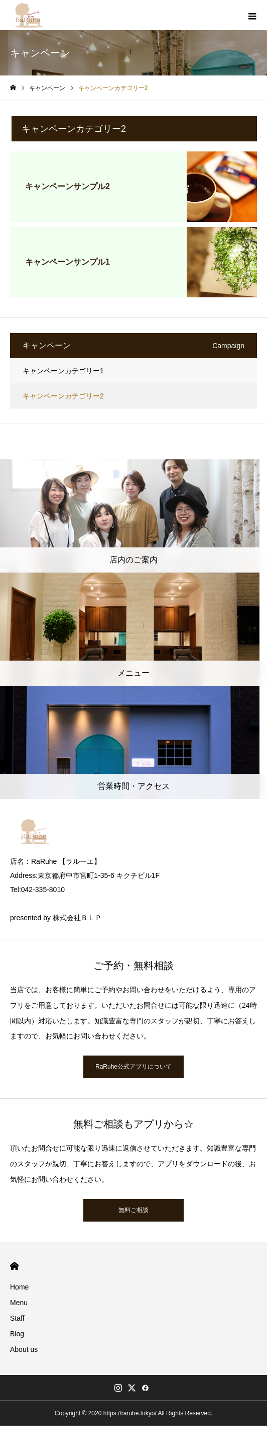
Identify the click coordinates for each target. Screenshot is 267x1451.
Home (19, 1287)
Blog (17, 1334)
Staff (17, 1318)
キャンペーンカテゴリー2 (63, 396)
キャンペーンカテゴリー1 (63, 371)
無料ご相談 (133, 1210)
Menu (19, 1303)
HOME (14, 1266)
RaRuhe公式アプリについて (133, 1066)
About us (24, 1349)
